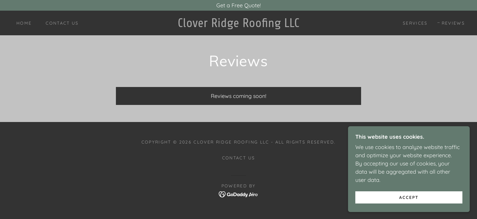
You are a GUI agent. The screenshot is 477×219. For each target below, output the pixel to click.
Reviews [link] (453, 23)
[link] (238, 25)
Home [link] (24, 23)
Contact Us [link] (62, 23)
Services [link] (415, 23)
